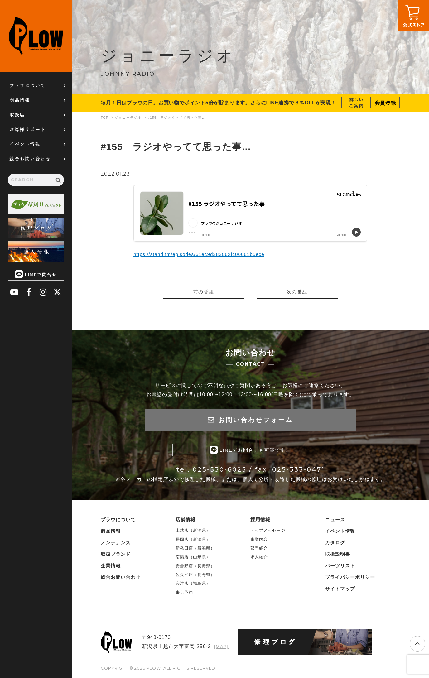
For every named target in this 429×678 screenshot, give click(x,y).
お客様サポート (27, 129)
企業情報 (111, 567)
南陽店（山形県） (193, 558)
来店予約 (184, 594)
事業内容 (259, 540)
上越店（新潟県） (193, 532)
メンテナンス (116, 544)
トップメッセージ (267, 532)
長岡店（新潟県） (193, 540)
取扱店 (17, 114)
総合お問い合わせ (30, 158)
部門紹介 (259, 549)
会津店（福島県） (193, 585)
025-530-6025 (220, 471)
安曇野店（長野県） (195, 567)
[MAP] (221, 648)
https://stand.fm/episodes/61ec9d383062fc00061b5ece (201, 254)
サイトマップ (340, 590)
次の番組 (297, 292)
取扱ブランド (116, 555)
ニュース (335, 521)
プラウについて (27, 85)
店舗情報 (185, 521)
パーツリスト (340, 567)
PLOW (36, 36)
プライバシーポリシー (350, 578)
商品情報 (19, 100)
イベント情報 (24, 144)
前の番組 (203, 292)
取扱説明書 (337, 555)
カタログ (335, 544)
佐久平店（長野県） (195, 576)
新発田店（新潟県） (195, 549)
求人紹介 (259, 558)
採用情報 (260, 521)
